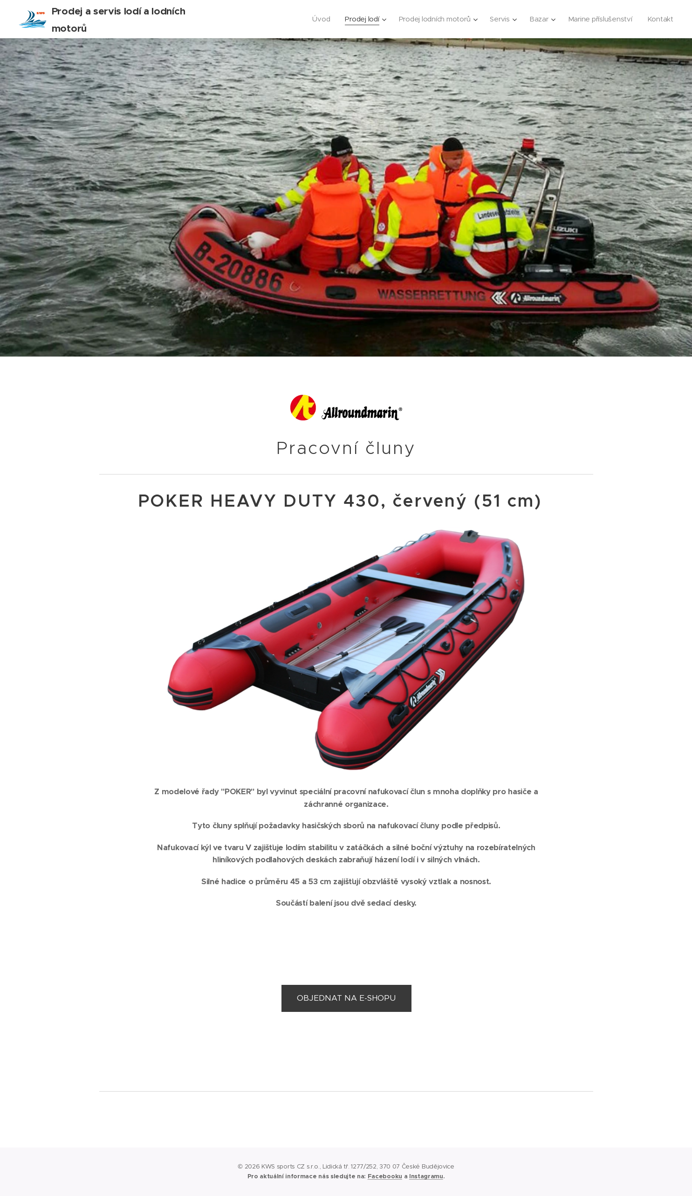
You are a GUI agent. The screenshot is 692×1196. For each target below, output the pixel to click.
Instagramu (426, 1176)
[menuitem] (315, 19)
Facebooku (385, 1176)
